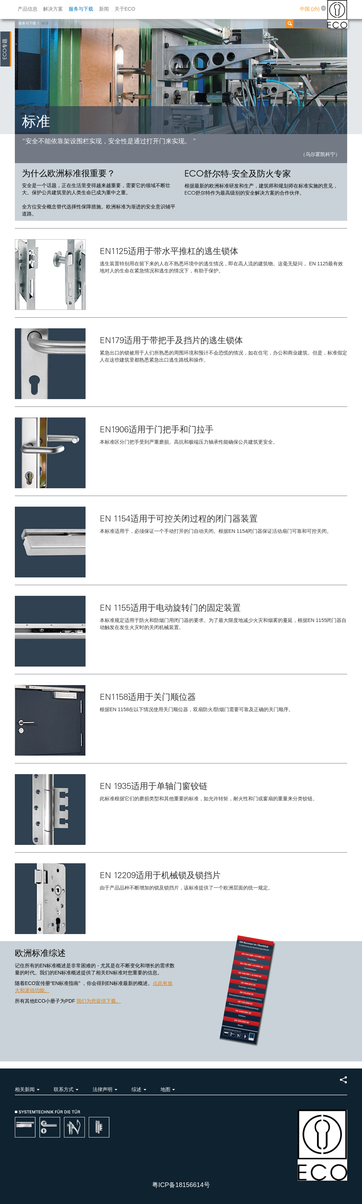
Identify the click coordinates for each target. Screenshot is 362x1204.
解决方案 (53, 9)
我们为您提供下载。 (98, 1001)
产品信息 (27, 9)
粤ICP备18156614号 (181, 1184)
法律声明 (105, 1089)
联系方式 (66, 1089)
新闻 (104, 9)
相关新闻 (27, 1089)
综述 (139, 1089)
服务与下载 (81, 9)
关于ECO (125, 9)
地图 (167, 1089)
